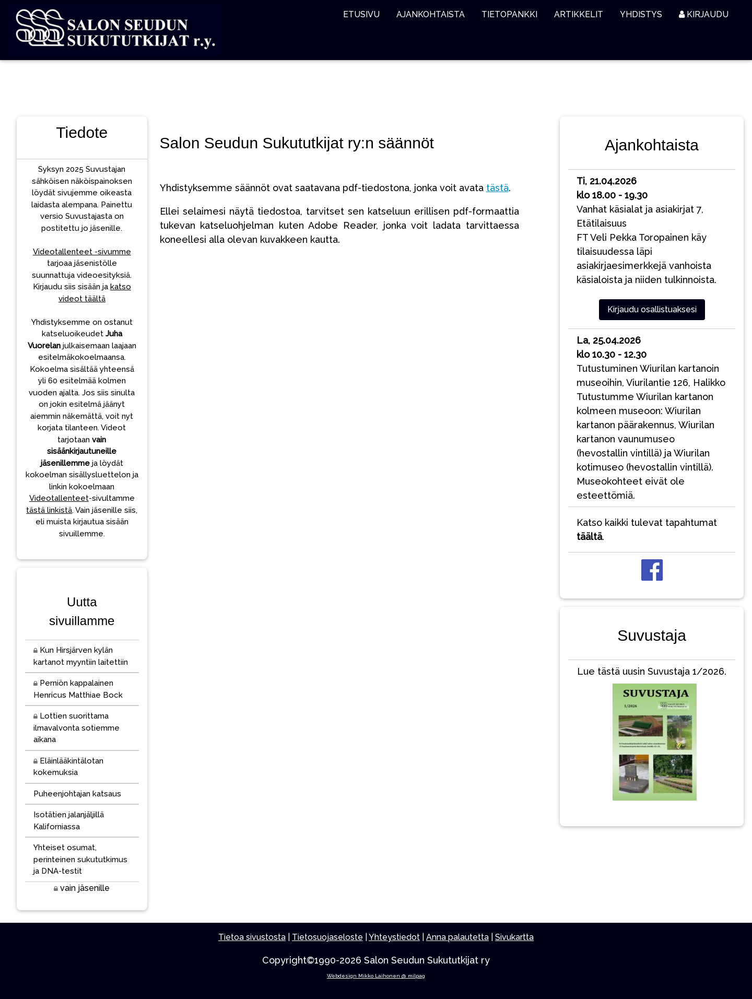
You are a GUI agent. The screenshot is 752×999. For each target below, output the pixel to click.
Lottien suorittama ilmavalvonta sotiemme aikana (76, 727)
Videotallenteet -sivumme (82, 251)
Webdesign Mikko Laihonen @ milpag (376, 976)
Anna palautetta (457, 937)
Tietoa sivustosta (252, 937)
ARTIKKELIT (578, 14)
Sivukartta (514, 937)
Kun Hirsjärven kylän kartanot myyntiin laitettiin (80, 656)
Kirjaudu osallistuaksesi (652, 309)
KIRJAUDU (703, 14)
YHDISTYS (641, 14)
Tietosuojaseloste (327, 937)
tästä (497, 187)
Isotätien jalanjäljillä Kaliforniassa (68, 820)
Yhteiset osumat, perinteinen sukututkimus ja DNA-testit (80, 859)
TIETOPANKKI (509, 14)
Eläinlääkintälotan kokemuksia (68, 767)
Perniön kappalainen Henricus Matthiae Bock (78, 689)
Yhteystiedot (394, 937)
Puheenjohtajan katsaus (77, 793)
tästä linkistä (49, 510)
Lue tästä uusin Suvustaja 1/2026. (651, 736)
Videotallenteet (59, 498)
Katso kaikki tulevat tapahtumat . (647, 529)
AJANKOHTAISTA (430, 14)
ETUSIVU (361, 14)
